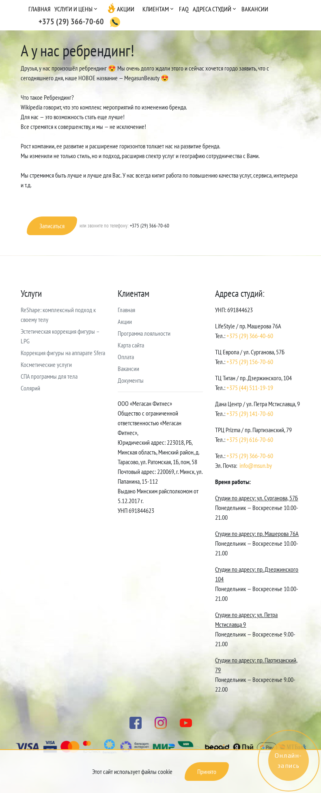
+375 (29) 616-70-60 (249, 439)
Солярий (30, 388)
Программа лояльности (144, 333)
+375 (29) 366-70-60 (249, 456)
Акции (125, 9)
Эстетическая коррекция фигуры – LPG (60, 336)
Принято (206, 771)
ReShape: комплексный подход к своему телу (58, 315)
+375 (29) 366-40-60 (249, 336)
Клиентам (155, 9)
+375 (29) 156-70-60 (249, 362)
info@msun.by (255, 465)
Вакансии (254, 9)
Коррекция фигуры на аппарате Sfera (63, 353)
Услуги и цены (73, 9)
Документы (131, 380)
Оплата (126, 357)
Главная (39, 9)
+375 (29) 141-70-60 (249, 413)
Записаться (52, 226)
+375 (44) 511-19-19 (249, 388)
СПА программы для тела (49, 376)
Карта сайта (131, 345)
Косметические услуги (46, 364)
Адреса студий (212, 9)
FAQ (184, 9)
